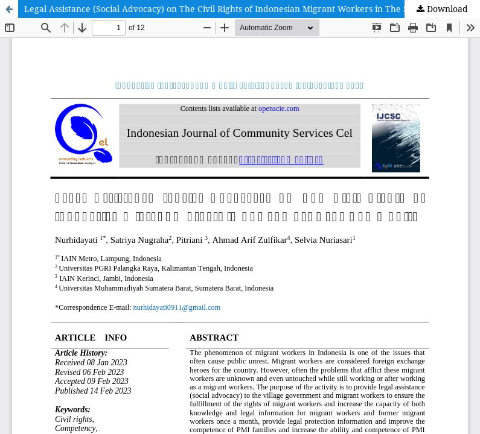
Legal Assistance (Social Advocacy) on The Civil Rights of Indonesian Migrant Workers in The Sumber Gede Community (252, 8)
